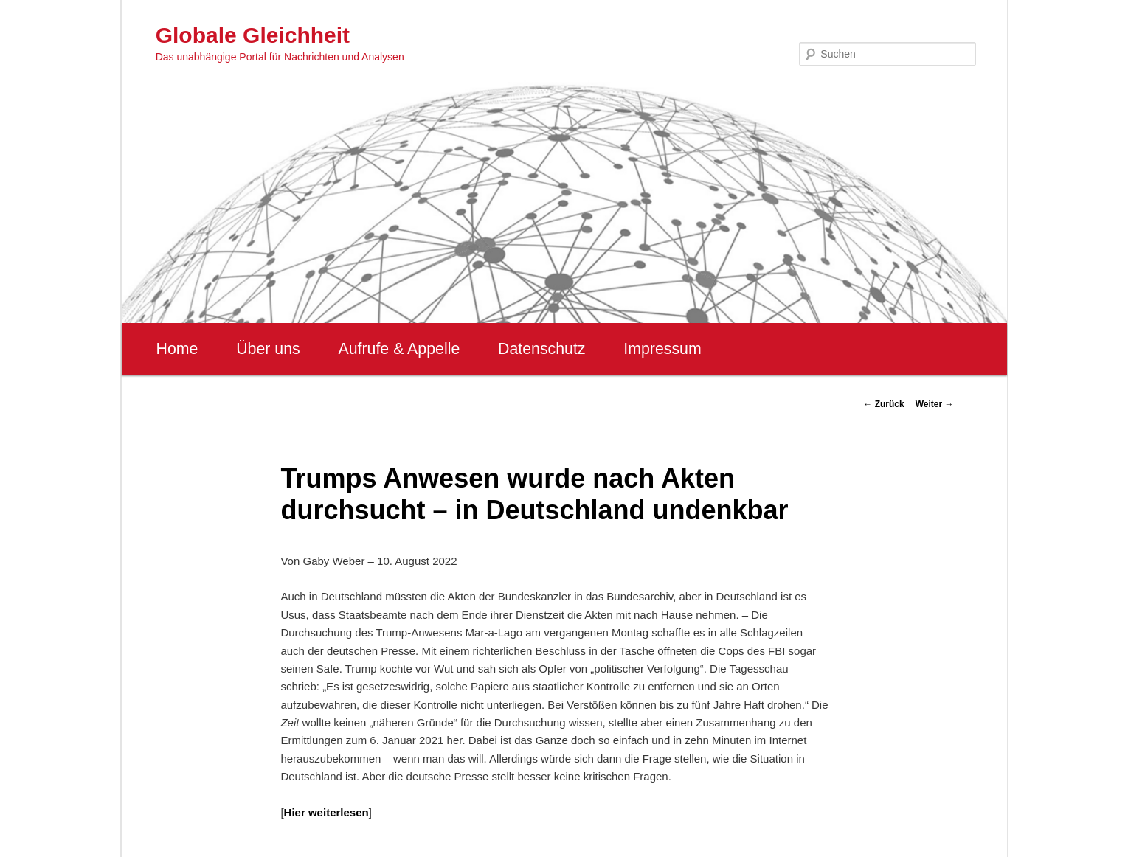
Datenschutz (542, 349)
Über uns (268, 349)
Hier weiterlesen (326, 812)
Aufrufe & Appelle (399, 349)
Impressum (662, 349)
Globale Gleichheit (253, 35)
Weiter (935, 404)
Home (177, 349)
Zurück (883, 404)
